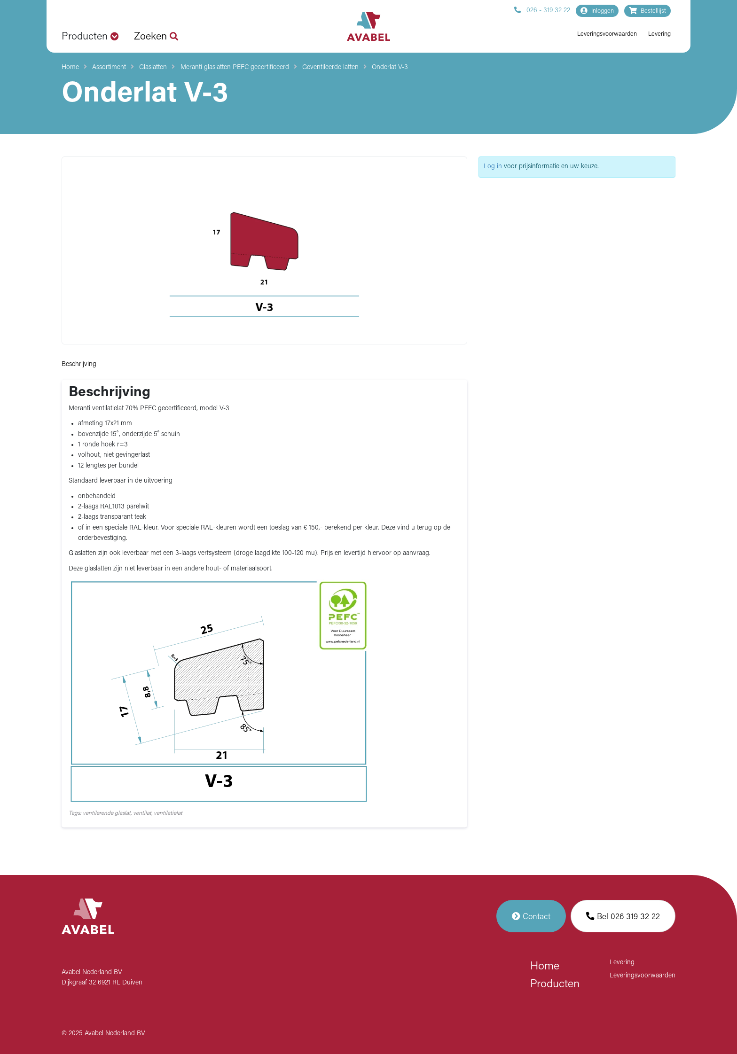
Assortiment (109, 67)
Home (70, 67)
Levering (659, 34)
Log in (493, 166)
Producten (555, 984)
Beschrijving (79, 364)
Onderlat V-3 (390, 67)
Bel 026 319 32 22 (623, 916)
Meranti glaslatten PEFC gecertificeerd (234, 67)
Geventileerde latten (330, 67)
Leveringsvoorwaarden (607, 34)
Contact (531, 916)
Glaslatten (153, 67)
